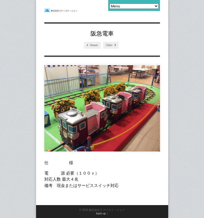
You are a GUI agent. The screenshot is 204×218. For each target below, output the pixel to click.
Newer (92, 45)
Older (111, 45)
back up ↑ (102, 213)
